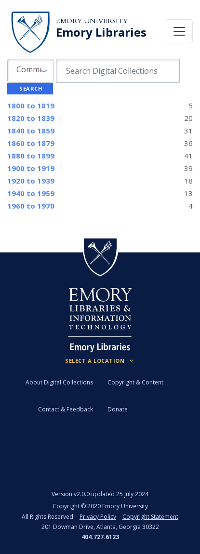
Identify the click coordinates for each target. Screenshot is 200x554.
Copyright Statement (150, 517)
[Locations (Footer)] (100, 360)
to (30, 105)
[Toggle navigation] (179, 31)
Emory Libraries (101, 32)
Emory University (92, 21)
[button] (30, 71)
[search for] (118, 71)
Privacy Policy (98, 517)
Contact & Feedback (65, 409)
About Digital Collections (59, 382)
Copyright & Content (135, 382)
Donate (117, 409)
